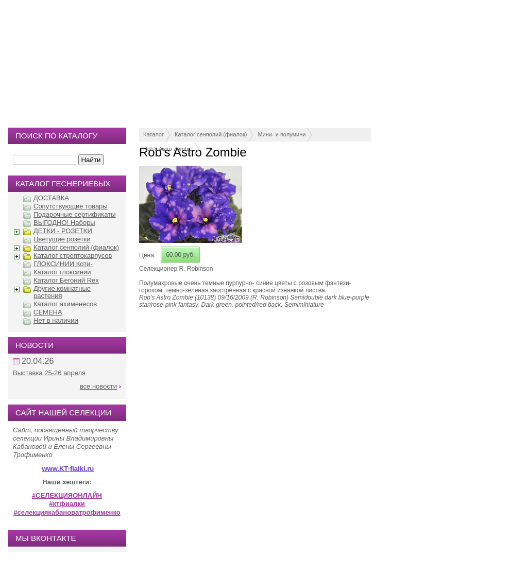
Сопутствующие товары (70, 206)
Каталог (153, 134)
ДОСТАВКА (51, 198)
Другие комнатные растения (62, 292)
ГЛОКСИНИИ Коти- (63, 264)
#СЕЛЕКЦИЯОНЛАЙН (67, 495)
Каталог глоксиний (62, 272)
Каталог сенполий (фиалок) (211, 134)
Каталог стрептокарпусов (72, 255)
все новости (98, 386)
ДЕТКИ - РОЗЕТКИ (62, 231)
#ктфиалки (66, 503)
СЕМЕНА (47, 312)
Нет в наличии (55, 320)
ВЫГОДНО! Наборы (64, 222)
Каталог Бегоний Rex (66, 280)
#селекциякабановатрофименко (67, 512)
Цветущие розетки (61, 239)
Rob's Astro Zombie (168, 149)
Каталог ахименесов (65, 304)
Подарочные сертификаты (74, 214)
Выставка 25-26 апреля (49, 373)
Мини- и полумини (281, 134)
